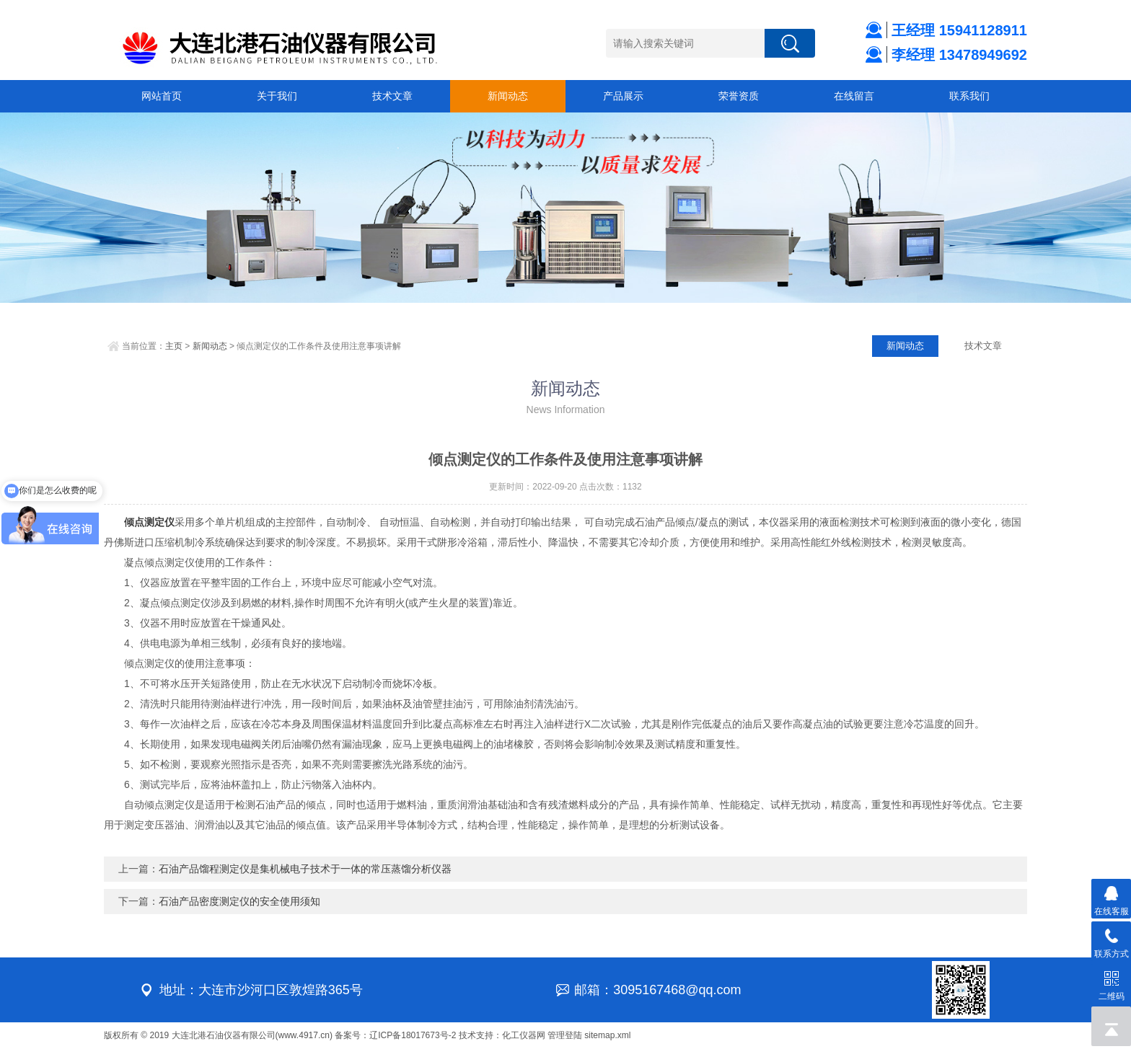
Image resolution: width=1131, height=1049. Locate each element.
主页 (173, 346)
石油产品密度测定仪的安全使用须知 (239, 901)
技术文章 (392, 96)
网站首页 (161, 96)
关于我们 (277, 96)
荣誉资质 (738, 96)
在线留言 (854, 96)
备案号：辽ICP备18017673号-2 (395, 1035)
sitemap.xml (607, 1035)
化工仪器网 (523, 1035)
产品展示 (623, 96)
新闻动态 (508, 96)
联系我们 (969, 96)
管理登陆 (564, 1035)
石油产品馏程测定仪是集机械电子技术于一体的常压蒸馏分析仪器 (305, 869)
